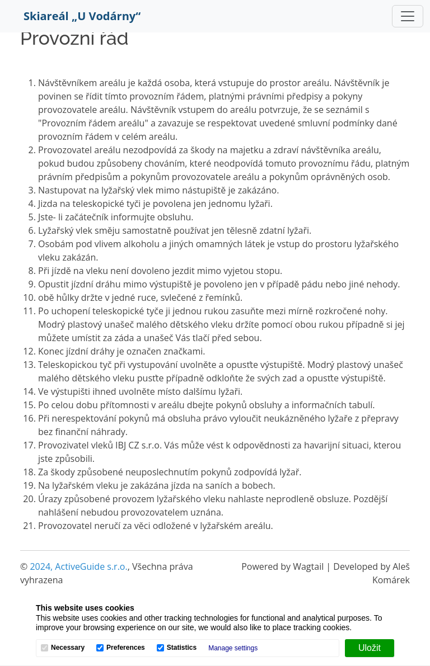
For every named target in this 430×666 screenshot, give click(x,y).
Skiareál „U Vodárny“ (82, 15)
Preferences (125, 647)
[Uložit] (369, 648)
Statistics (182, 647)
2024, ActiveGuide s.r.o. (78, 566)
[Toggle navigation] (407, 16)
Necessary (68, 647)
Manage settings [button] (233, 648)
